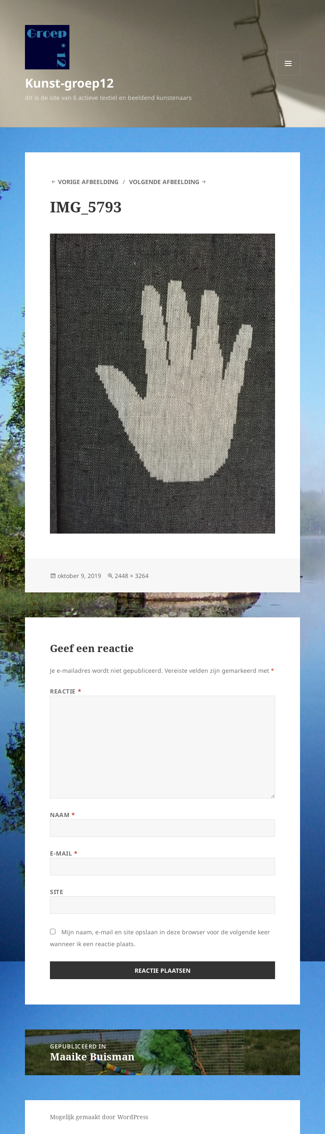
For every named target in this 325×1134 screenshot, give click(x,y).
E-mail (63, 853)
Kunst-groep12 (69, 82)
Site (56, 892)
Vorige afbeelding (88, 182)
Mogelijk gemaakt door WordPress (99, 1117)
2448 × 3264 (132, 576)
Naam (62, 815)
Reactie (65, 691)
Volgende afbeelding (164, 182)
